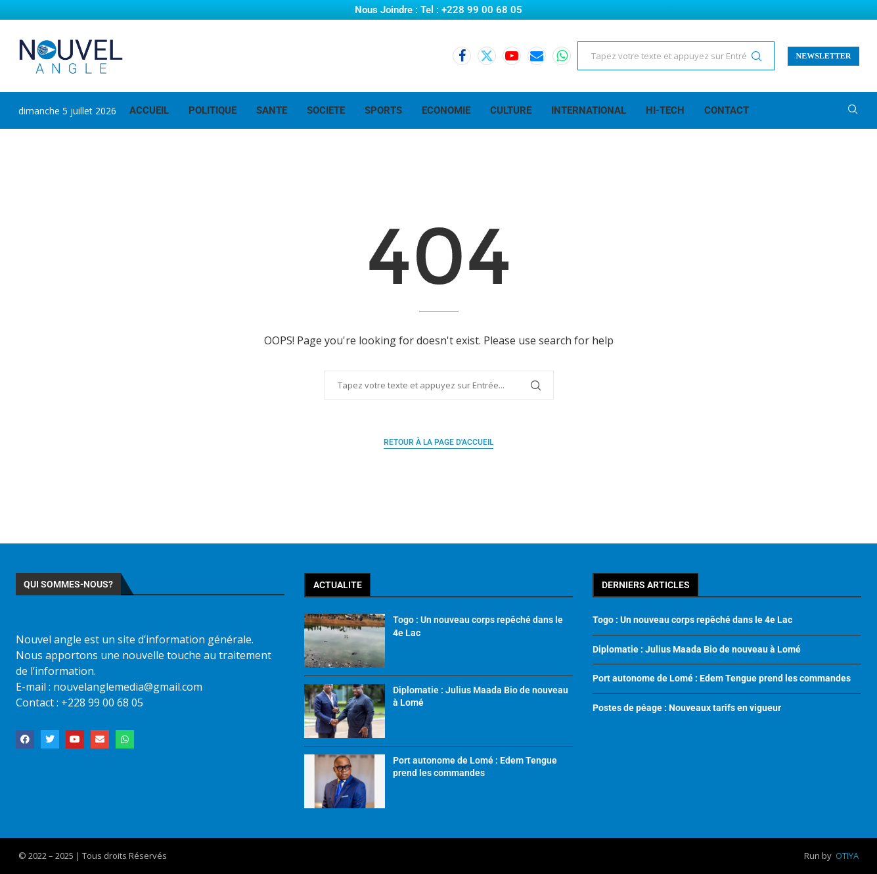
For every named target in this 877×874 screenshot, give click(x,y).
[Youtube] (512, 56)
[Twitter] (487, 56)
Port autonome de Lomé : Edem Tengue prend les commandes (722, 678)
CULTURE (510, 110)
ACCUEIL (149, 110)
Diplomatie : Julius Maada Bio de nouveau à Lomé (697, 649)
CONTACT (726, 110)
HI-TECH (665, 110)
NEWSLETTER (823, 55)
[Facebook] (462, 56)
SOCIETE (326, 110)
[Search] (852, 110)
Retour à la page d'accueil (438, 442)
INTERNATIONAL (588, 110)
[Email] (537, 56)
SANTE (271, 110)
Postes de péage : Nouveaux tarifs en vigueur (687, 707)
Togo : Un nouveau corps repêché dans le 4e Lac (692, 619)
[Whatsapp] (561, 56)
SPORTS (383, 110)
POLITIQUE (212, 110)
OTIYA (847, 856)
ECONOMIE (446, 110)
